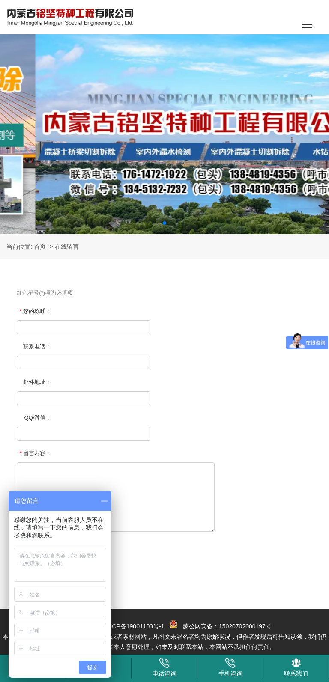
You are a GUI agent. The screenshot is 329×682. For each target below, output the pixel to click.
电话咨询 (164, 667)
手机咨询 (230, 667)
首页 (40, 246)
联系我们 (296, 667)
